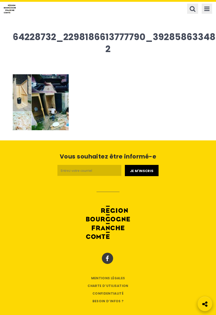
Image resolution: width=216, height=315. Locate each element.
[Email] (89, 170)
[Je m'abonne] (142, 170)
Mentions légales (108, 278)
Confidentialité (108, 293)
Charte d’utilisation (108, 286)
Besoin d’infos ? (108, 301)
